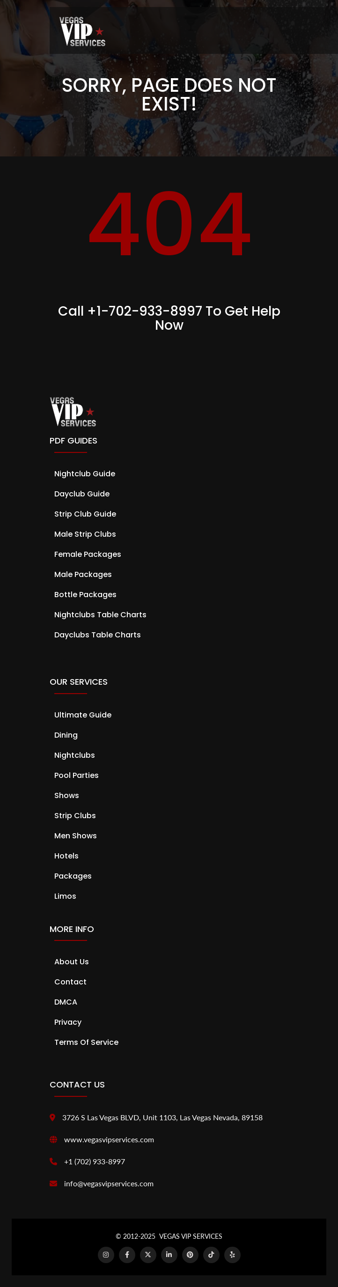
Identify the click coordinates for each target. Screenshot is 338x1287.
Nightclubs (74, 755)
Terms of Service (86, 1042)
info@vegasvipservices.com (109, 1183)
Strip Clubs (75, 815)
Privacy (67, 1022)
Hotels (66, 856)
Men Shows (75, 835)
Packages (73, 876)
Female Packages (87, 554)
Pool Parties (76, 775)
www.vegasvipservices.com (109, 1139)
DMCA (65, 1002)
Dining (66, 735)
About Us (71, 961)
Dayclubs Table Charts (97, 634)
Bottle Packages (85, 594)
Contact (70, 981)
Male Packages (83, 574)
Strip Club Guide (85, 514)
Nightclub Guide (84, 473)
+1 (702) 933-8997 (94, 1161)
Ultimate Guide (82, 715)
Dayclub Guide (82, 493)
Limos (65, 896)
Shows (66, 795)
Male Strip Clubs (85, 534)
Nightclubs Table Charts (100, 614)
